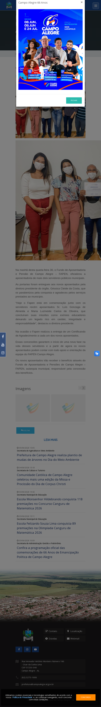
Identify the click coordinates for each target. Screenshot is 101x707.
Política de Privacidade (22, 697)
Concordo (86, 697)
